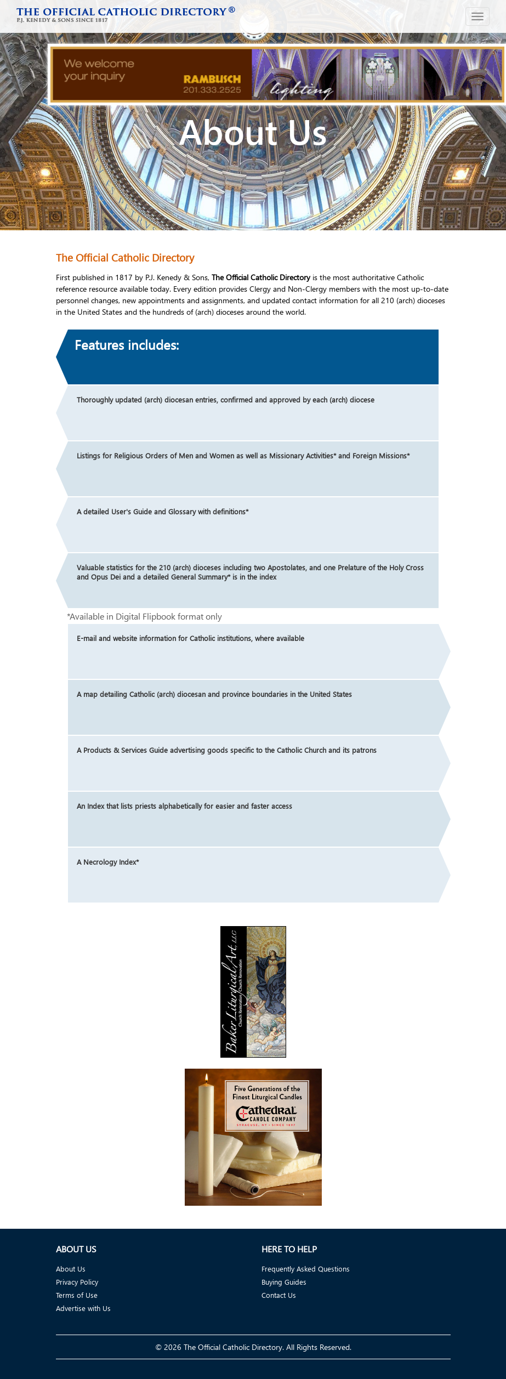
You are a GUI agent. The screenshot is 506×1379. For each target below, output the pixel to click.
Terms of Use (77, 1294)
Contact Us (278, 1294)
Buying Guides (283, 1281)
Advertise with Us (83, 1308)
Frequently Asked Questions (305, 1268)
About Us (71, 1268)
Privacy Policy (77, 1281)
